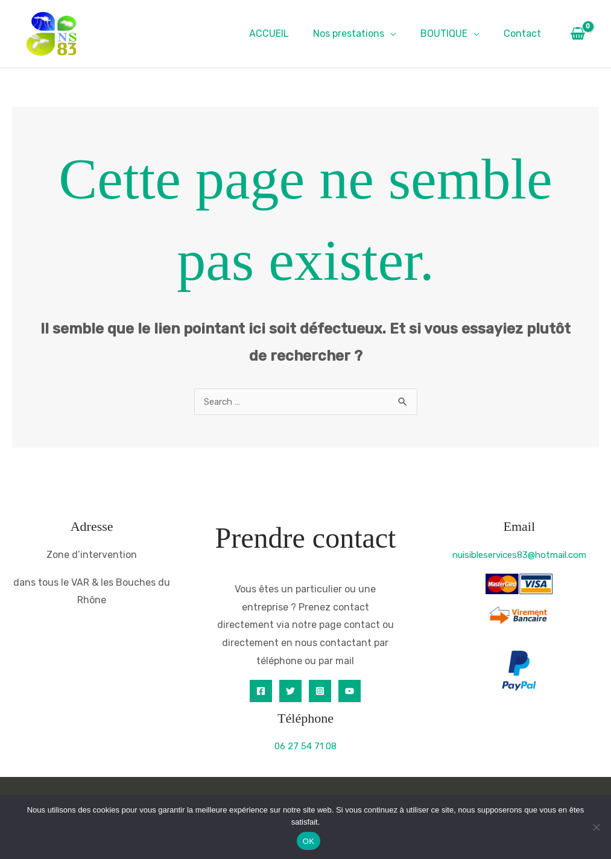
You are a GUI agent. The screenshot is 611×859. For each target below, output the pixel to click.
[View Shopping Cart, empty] (577, 34)
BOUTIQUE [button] (451, 33)
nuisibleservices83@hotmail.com (519, 555)
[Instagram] (320, 691)
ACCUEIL (286, 33)
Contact (524, 33)
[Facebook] (261, 691)
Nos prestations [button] (360, 33)
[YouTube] (349, 691)
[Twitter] (290, 691)
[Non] (596, 827)
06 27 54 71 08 (305, 746)
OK (308, 841)
